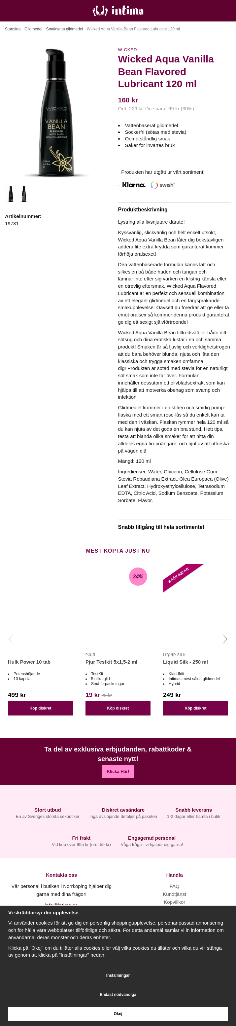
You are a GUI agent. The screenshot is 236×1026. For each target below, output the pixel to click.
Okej (118, 1013)
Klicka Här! (118, 771)
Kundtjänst (174, 894)
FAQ (175, 886)
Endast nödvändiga (118, 994)
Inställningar (118, 975)
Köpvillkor (174, 902)
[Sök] (22, 10)
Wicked (127, 49)
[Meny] (7, 10)
